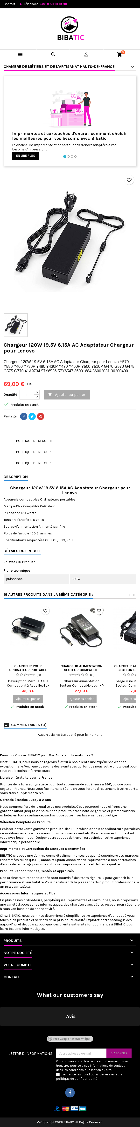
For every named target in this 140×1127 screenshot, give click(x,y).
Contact (9, 4)
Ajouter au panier (66, 394)
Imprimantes (10, 849)
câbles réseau (104, 904)
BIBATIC (14, 916)
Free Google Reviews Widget (69, 1039)
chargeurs (78, 904)
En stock (10, 562)
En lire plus (25, 155)
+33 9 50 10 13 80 (53, 4)
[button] (4, 1031)
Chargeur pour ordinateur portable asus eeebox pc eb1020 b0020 (28, 672)
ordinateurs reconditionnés (29, 878)
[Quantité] (27, 394)
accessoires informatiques (52, 833)
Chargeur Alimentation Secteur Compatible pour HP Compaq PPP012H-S (81, 672)
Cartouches (35, 849)
